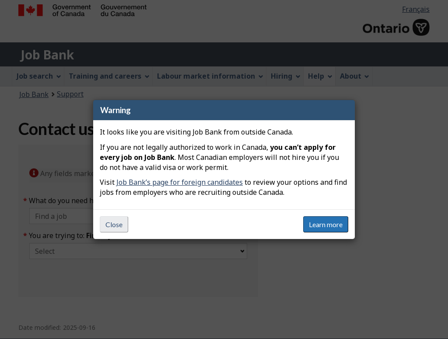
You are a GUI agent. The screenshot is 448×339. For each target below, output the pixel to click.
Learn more (326, 224)
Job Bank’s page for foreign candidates (179, 182)
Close (113, 224)
